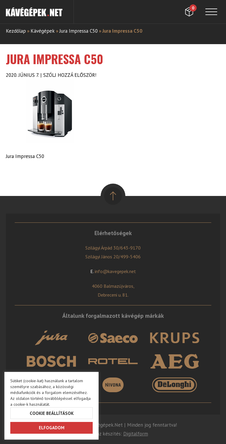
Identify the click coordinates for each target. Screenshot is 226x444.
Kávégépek (43, 31)
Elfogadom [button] (51, 427)
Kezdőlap (16, 31)
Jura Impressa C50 (78, 31)
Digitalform (135, 433)
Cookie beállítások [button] (52, 413)
